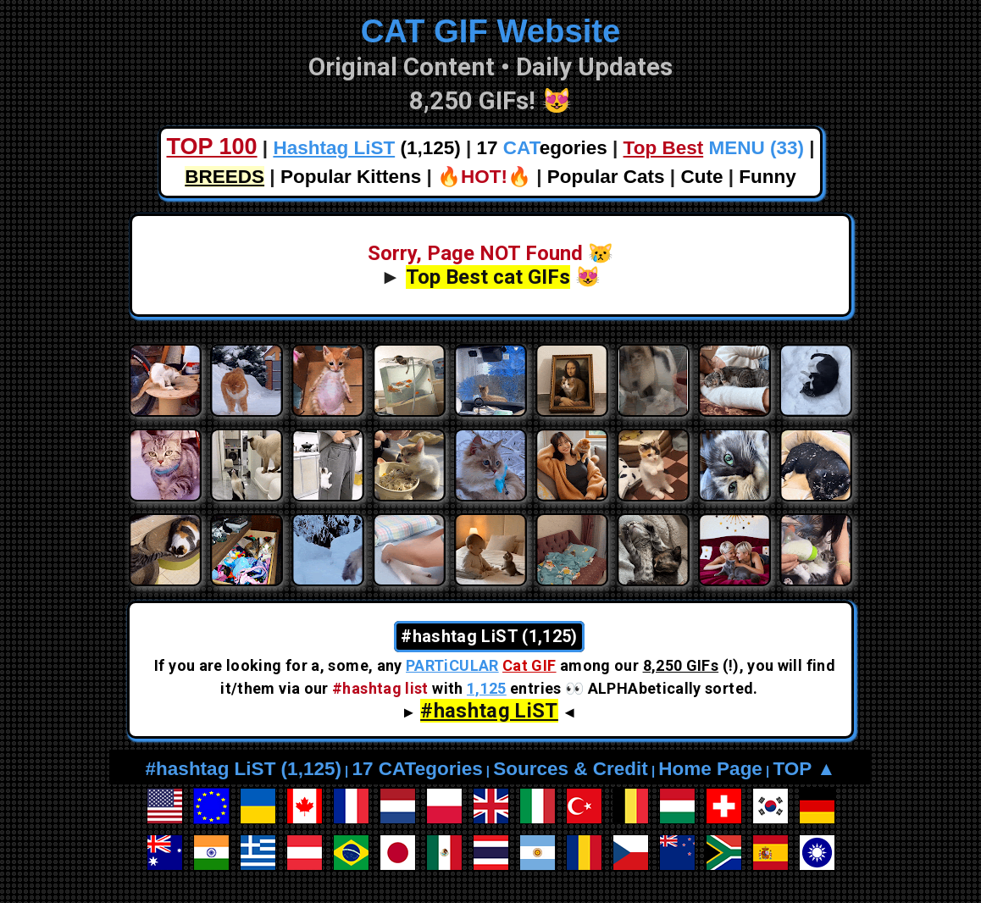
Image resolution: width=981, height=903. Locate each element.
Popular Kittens (350, 176)
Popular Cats (606, 176)
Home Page (710, 768)
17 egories (542, 147)
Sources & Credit (570, 768)
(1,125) (366, 147)
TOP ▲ (804, 768)
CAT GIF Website (491, 31)
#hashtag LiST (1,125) (243, 768)
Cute (701, 176)
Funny (767, 176)
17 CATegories (417, 768)
